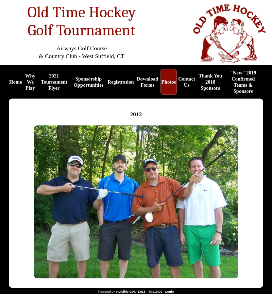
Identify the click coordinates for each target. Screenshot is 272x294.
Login (169, 291)
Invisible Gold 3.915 (131, 291)
